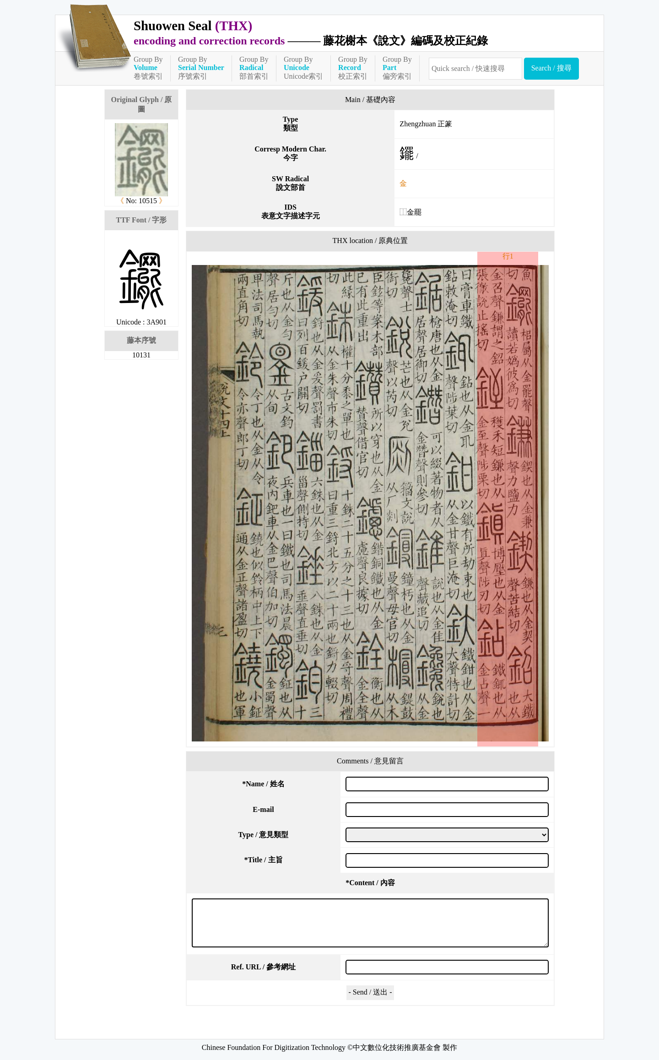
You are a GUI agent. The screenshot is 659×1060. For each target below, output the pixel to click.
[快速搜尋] (475, 69)
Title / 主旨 (263, 860)
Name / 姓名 (263, 784)
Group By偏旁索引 (397, 67)
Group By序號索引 (201, 67)
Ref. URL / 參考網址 (263, 967)
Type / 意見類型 (263, 834)
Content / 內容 (370, 883)
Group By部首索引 (254, 67)
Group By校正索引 (352, 67)
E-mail (263, 809)
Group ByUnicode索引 (303, 67)
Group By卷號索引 (148, 67)
